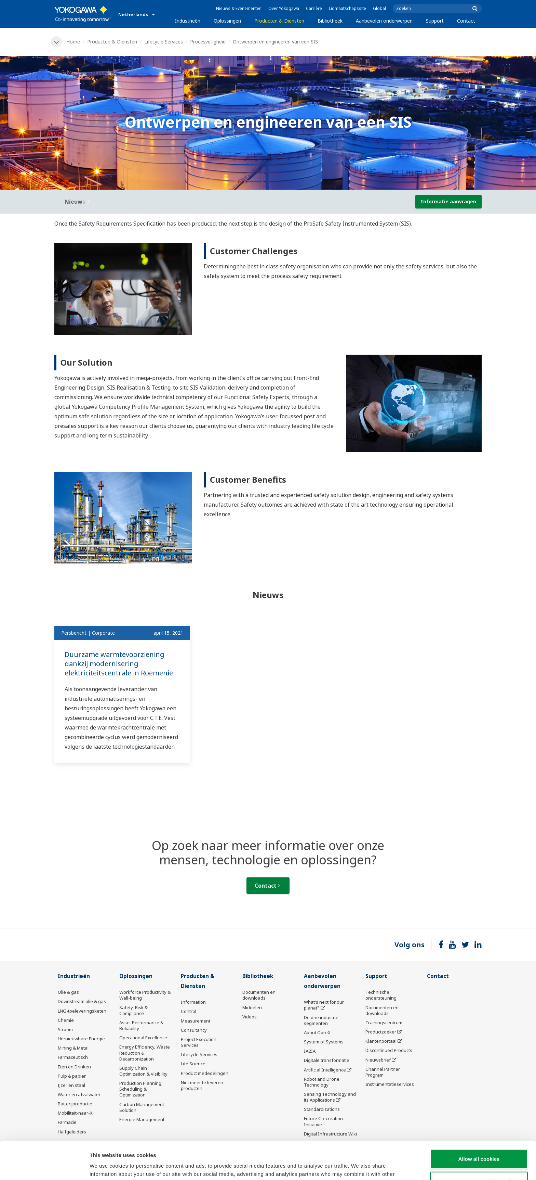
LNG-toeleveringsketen (82, 1011)
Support (435, 20)
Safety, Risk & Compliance (133, 1010)
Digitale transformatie (326, 1060)
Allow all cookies (479, 1121)
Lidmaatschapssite (347, 8)
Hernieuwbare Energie (81, 1039)
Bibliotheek (330, 20)
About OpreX (317, 1032)
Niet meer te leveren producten (202, 1085)
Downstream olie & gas (82, 1001)
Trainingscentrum (383, 1022)
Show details (359, 1166)
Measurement (195, 1021)
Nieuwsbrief (378, 1060)
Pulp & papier (72, 1076)
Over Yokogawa (283, 8)
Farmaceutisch (73, 1057)
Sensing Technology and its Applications (330, 1097)
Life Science (193, 1064)
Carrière (314, 8)
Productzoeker (380, 1032)
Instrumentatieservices (389, 1084)
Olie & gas (68, 992)
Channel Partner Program (382, 1072)
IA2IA (310, 1051)
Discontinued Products (388, 1050)
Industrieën (187, 20)
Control (188, 1011)
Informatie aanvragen (448, 201)
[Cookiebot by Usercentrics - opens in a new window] (44, 1167)
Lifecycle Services (163, 41)
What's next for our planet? (324, 1005)
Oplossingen (227, 20)
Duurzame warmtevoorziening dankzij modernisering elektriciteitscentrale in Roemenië (119, 663)
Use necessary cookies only (479, 1143)
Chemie (66, 1020)
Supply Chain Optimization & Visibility (143, 1071)
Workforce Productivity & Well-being (145, 995)
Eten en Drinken (74, 1067)
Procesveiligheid (208, 41)
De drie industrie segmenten (321, 1020)
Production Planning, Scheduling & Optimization (141, 1089)
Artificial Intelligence (325, 1070)
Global (379, 8)
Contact (466, 20)
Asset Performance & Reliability (141, 1025)
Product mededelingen (204, 1073)
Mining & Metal (73, 1048)
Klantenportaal (381, 1041)
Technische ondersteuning (381, 995)
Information (193, 1002)
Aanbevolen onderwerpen (384, 20)
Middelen (252, 1007)
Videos (249, 1017)
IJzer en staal (71, 1085)
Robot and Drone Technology (321, 1082)
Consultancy (194, 1030)
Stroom (65, 1029)
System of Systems (324, 1042)
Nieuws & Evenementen (239, 8)
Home (73, 41)
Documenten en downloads (259, 995)
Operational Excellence (143, 1038)
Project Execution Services (198, 1042)
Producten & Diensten (279, 20)
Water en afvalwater (79, 1094)
